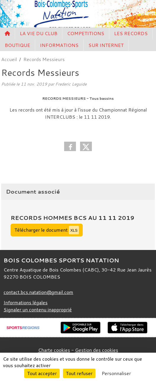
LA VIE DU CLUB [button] (38, 33)
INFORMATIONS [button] (59, 45)
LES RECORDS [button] (131, 33)
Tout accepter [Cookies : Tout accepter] (42, 373)
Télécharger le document (46, 230)
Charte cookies (54, 350)
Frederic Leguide (71, 84)
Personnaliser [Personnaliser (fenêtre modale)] (116, 373)
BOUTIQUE (17, 45)
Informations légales (26, 302)
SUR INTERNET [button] (106, 45)
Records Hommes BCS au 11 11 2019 (72, 218)
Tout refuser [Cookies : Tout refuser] (79, 373)
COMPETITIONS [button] (85, 33)
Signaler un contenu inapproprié (38, 309)
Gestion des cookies (96, 350)
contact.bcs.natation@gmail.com (38, 292)
